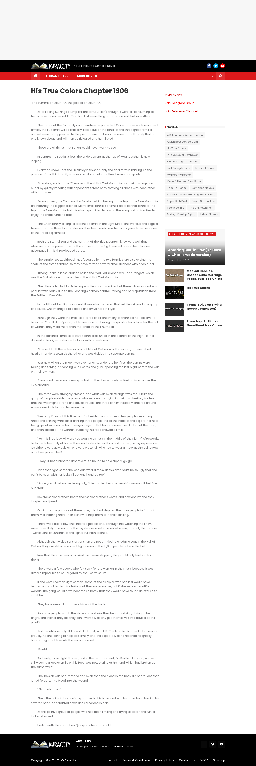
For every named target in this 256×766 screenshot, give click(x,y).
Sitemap (219, 760)
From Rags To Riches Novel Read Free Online (204, 323)
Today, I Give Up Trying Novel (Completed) (204, 307)
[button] (211, 76)
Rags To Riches (177, 188)
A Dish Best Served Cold (182, 142)
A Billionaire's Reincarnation (185, 135)
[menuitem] (35, 76)
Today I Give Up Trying (181, 214)
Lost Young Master (178, 168)
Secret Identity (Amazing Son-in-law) (191, 194)
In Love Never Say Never (182, 155)
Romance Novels (203, 188)
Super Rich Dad (177, 201)
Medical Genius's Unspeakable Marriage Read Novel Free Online (204, 275)
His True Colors (176, 148)
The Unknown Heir (201, 208)
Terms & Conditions (136, 760)
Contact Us (187, 760)
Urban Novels (209, 214)
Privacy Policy (164, 760)
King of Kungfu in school (182, 161)
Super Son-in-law (203, 201)
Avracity (70, 760)
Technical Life (175, 208)
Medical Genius (205, 168)
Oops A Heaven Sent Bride (184, 181)
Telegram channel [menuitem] (57, 76)
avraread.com (123, 746)
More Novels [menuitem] (87, 76)
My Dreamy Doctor (179, 175)
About (113, 760)
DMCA (204, 760)
